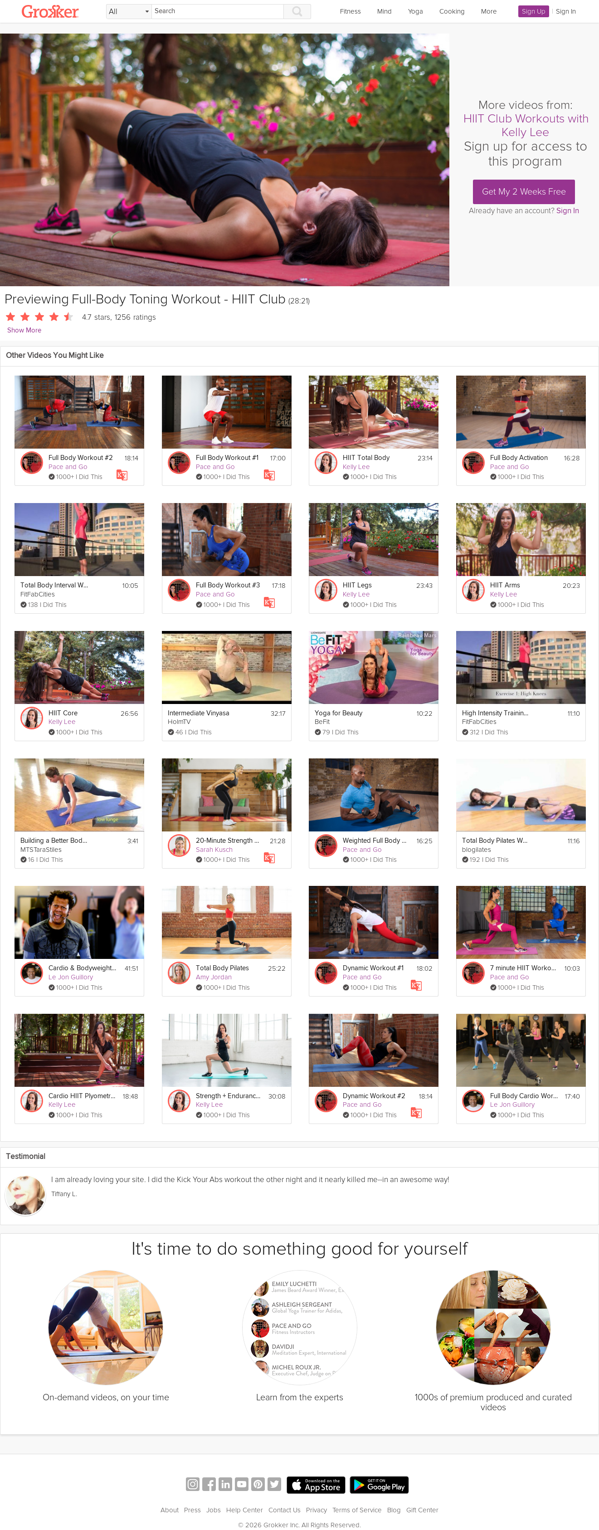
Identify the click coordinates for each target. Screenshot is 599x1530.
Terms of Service (357, 1510)
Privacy (316, 1510)
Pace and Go (68, 467)
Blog (394, 1510)
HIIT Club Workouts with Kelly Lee (526, 125)
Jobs (213, 1510)
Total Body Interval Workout (54, 585)
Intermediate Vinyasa (198, 713)
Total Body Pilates (222, 968)
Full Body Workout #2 (81, 458)
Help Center (244, 1510)
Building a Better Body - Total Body (54, 840)
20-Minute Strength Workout (230, 840)
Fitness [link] (350, 11)
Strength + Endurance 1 (229, 1096)
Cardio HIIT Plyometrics (83, 1096)
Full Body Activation (519, 458)
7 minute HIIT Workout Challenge (524, 968)
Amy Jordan (214, 977)
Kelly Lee (356, 467)
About (170, 1510)
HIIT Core (63, 713)
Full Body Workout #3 (228, 585)
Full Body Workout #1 (227, 458)
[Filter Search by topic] (129, 12)
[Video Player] (224, 160)
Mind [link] (384, 11)
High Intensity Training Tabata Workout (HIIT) (496, 713)
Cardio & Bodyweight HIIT (83, 968)
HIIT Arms (505, 585)
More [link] (489, 11)
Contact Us (284, 1510)
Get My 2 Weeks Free (524, 191)
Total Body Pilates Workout (496, 840)
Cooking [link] (452, 11)
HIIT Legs (357, 585)
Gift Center (422, 1510)
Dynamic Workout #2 (374, 1096)
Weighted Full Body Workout (377, 840)
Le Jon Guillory (71, 977)
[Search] (217, 11)
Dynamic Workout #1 (373, 968)
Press (192, 1510)
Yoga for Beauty (338, 713)
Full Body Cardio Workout (524, 1096)
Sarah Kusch (214, 850)
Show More (24, 330)
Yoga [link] (415, 11)
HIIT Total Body (366, 458)
